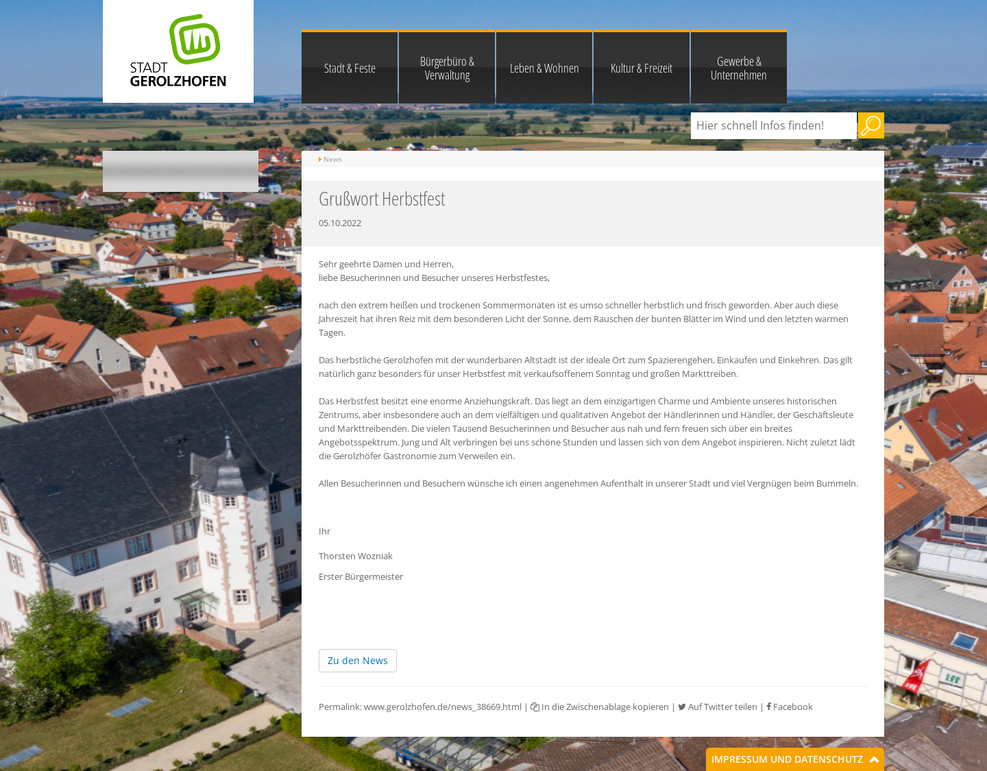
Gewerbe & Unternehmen (739, 68)
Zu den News (358, 660)
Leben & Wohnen (544, 68)
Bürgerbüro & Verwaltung (447, 68)
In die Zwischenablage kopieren (600, 706)
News (333, 159)
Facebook (789, 706)
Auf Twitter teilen (717, 706)
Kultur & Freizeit (641, 68)
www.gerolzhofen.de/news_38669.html (443, 706)
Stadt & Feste (350, 68)
